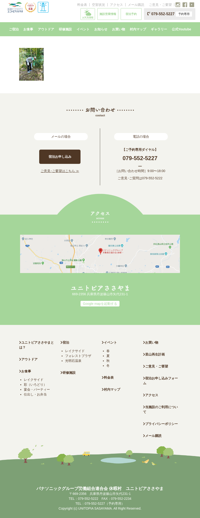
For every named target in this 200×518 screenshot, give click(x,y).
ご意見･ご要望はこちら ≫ (60, 171)
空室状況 (98, 4)
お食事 (25, 371)
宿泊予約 (131, 14)
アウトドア (29, 359)
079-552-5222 (152, 178)
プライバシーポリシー (160, 424)
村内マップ (111, 389)
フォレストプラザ (78, 356)
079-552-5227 (169, 14)
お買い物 (150, 342)
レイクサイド (33, 379)
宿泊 (64, 342)
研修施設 (68, 372)
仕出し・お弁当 (35, 394)
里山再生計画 (154, 354)
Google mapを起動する (100, 304)
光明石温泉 (73, 361)
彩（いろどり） (35, 384)
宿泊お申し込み (60, 156)
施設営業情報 (107, 14)
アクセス (116, 4)
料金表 (82, 4)
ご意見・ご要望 (160, 4)
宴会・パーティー (37, 389)
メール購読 (136, 4)
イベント (109, 342)
